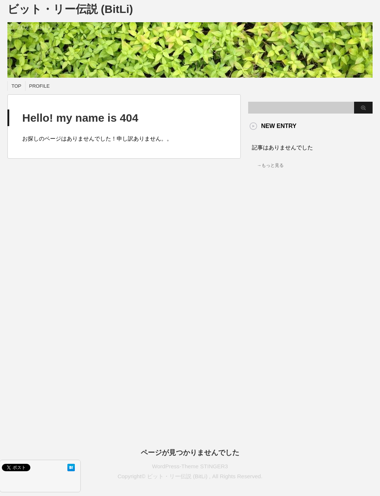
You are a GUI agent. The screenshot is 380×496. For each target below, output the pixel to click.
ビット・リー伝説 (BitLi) (70, 9)
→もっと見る (270, 165)
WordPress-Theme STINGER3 (190, 466)
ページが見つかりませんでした (190, 452)
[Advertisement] (306, 252)
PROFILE (39, 86)
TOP (16, 86)
